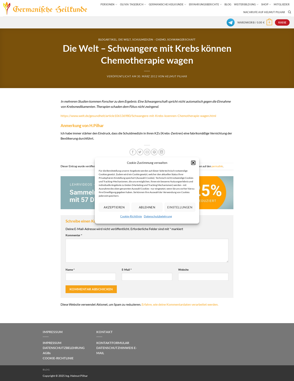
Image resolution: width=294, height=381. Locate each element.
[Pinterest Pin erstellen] (154, 152)
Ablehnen (147, 207)
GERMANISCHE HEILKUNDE (167, 4)
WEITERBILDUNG (246, 4)
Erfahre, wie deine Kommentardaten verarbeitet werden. (180, 304)
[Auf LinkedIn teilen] (161, 152)
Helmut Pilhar (176, 76)
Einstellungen (179, 207)
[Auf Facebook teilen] (133, 152)
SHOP (266, 4)
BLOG (227, 4)
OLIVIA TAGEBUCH (133, 4)
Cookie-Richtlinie (131, 216)
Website (183, 269)
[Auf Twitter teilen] (140, 152)
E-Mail (127, 269)
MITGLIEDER (282, 4)
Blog (46, 369)
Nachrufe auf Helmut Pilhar (264, 12)
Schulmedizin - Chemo (149, 39)
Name (70, 269)
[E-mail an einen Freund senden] (147, 152)
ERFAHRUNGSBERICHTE (205, 4)
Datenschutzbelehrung (158, 216)
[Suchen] (289, 12)
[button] (193, 163)
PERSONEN (109, 4)
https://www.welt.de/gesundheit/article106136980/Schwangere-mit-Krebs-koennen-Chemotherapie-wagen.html (138, 116)
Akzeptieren (114, 207)
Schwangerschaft (181, 39)
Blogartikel (107, 39)
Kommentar (74, 235)
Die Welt (124, 39)
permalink (217, 166)
